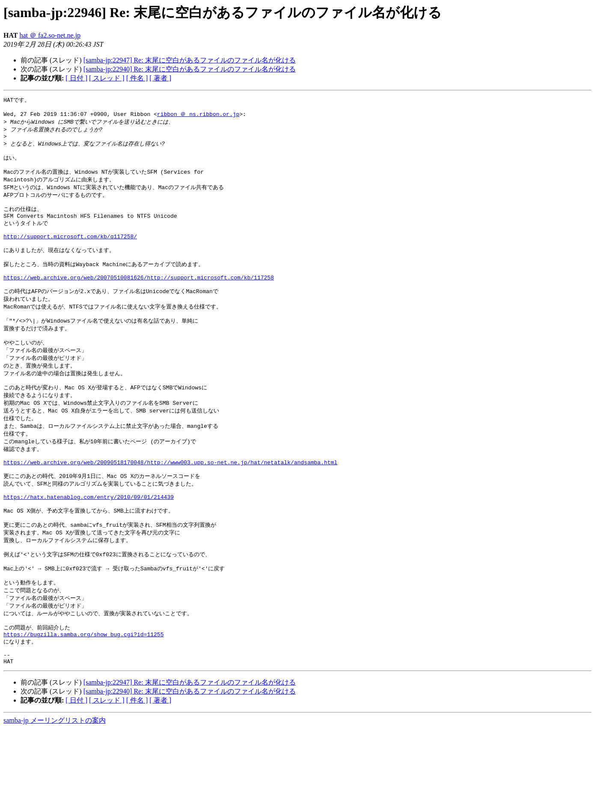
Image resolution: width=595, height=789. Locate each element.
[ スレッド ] (107, 78)
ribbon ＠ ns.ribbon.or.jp (198, 116)
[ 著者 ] (160, 78)
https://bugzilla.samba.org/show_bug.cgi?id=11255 (83, 690)
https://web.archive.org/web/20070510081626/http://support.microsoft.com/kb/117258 (138, 299)
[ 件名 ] (137, 78)
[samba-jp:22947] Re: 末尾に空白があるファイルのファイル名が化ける (189, 60)
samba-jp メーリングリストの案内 (54, 780)
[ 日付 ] (76, 78)
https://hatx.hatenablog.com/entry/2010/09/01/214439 (88, 539)
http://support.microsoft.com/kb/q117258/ (70, 251)
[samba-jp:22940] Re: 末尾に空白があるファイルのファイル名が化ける (189, 69)
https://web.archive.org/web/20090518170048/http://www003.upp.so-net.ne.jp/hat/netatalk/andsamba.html (170, 499)
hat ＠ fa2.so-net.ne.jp (49, 35)
